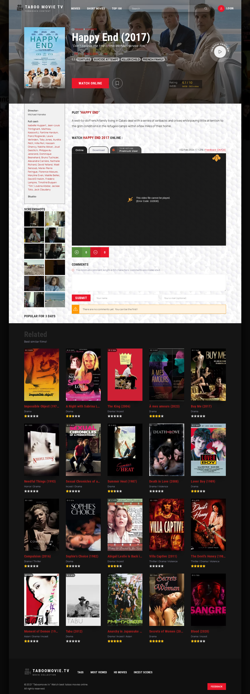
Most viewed (99, 672)
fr (76, 54)
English (91, 54)
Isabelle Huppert (37, 125)
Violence (91, 29)
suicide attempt (106, 59)
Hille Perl (39, 143)
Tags (80, 672)
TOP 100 (117, 8)
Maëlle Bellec (52, 175)
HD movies (120, 672)
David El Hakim (36, 178)
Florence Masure (48, 171)
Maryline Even (36, 175)
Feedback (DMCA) (215, 149)
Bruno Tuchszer (50, 157)
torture (83, 59)
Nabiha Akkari (45, 146)
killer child (131, 59)
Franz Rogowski (36, 136)
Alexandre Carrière (38, 161)
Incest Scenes (143, 672)
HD (106, 54)
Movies (75, 8)
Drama (79, 29)
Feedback (217, 686)
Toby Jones (45, 139)
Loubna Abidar (42, 186)
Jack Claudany (42, 189)
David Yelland (45, 164)
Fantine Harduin (49, 132)
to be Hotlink (128, 150)
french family (153, 59)
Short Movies (96, 8)
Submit (81, 298)
